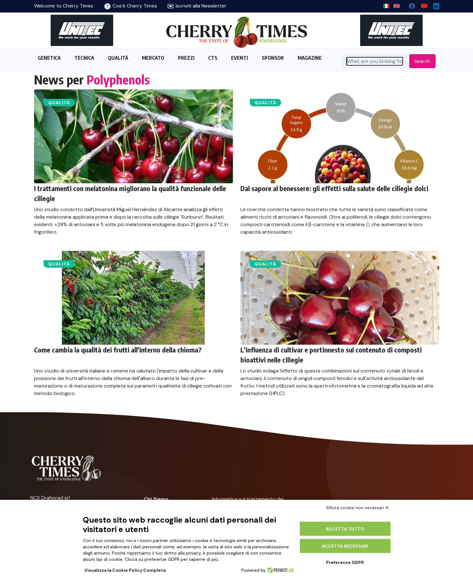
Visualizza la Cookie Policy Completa (125, 570)
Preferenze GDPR (345, 562)
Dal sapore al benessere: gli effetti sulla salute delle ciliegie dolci (334, 188)
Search (422, 61)
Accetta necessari (345, 546)
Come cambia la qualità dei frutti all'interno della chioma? (118, 349)
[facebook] (409, 4)
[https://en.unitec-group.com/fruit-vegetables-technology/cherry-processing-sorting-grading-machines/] (82, 30)
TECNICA (84, 58)
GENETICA (49, 58)
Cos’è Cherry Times (130, 6)
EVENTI (239, 58)
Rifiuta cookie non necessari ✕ (357, 507)
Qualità (59, 102)
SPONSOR (273, 58)
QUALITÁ (118, 58)
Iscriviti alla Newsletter (197, 6)
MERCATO (153, 58)
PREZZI (186, 58)
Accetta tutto (345, 529)
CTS (212, 58)
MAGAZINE (310, 58)
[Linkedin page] (433, 4)
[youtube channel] (421, 4)
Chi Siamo (156, 499)
